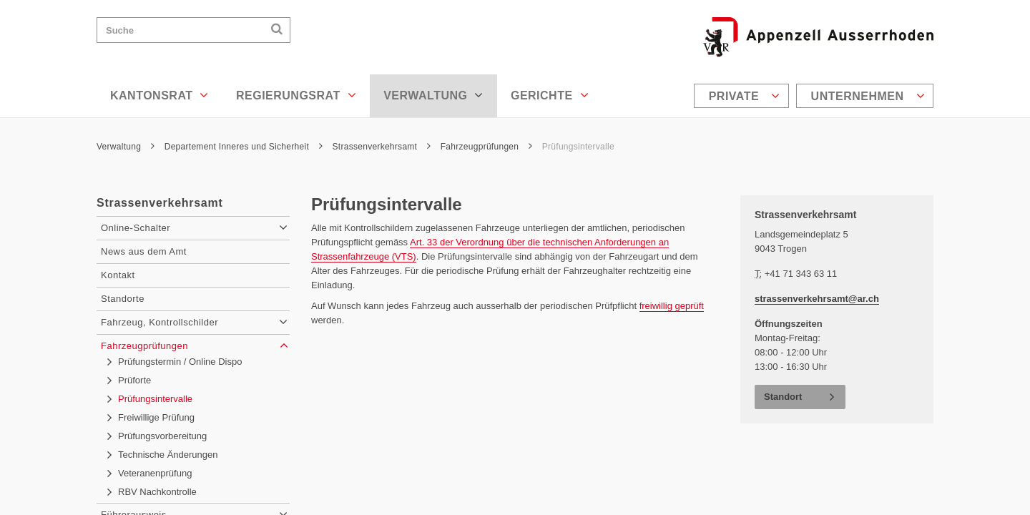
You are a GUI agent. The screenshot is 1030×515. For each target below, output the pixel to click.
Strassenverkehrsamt (382, 147)
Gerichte (550, 95)
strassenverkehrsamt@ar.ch (817, 298)
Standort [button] (783, 396)
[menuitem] (743, 95)
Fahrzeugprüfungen (486, 147)
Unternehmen (868, 95)
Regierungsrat (296, 95)
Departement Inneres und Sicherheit (244, 147)
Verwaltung (433, 95)
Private (744, 95)
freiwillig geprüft (671, 305)
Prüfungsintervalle (578, 147)
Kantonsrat (159, 95)
